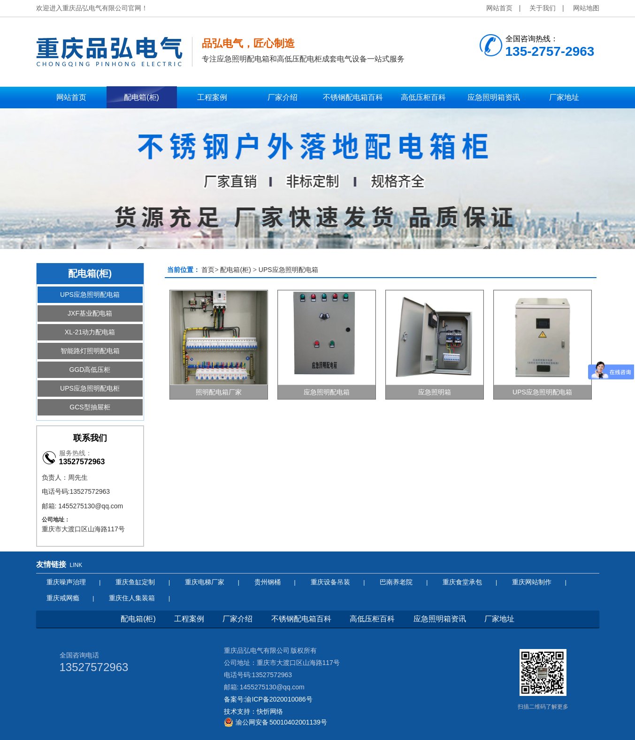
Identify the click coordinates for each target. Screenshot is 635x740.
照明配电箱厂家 (219, 392)
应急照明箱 (434, 392)
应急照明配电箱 (327, 392)
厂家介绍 (237, 619)
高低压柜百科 (372, 619)
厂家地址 (499, 619)
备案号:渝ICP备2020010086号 (268, 699)
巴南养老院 (396, 582)
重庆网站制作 (531, 582)
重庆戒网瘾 (62, 598)
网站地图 (586, 8)
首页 (207, 269)
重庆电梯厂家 (204, 582)
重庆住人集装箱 (132, 598)
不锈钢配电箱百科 (301, 619)
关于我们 (542, 8)
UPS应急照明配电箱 (288, 269)
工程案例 (189, 619)
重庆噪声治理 (66, 582)
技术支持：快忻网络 (253, 711)
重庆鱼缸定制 (135, 582)
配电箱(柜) (235, 269)
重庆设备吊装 (330, 582)
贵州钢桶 (267, 582)
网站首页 (499, 8)
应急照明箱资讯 (439, 619)
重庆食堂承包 (462, 582)
